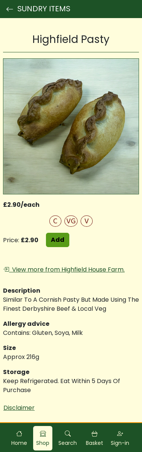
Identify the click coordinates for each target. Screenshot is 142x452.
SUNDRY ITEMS (38, 9)
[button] (67, 438)
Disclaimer (19, 407)
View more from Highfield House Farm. (64, 269)
